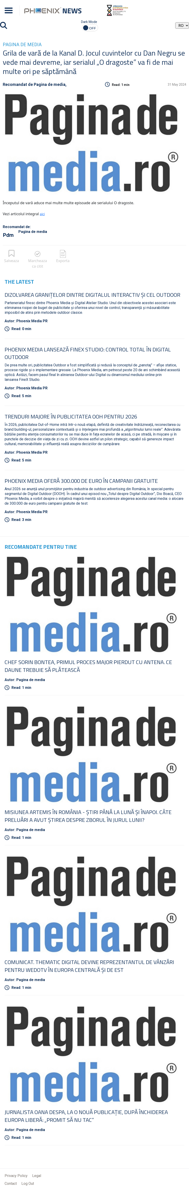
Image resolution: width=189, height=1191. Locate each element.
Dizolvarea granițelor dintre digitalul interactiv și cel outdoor (92, 295)
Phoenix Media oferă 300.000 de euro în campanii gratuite (81, 481)
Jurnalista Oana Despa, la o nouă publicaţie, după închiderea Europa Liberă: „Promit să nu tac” (86, 1116)
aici (42, 214)
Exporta (63, 260)
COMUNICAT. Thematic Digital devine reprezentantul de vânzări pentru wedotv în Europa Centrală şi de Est (89, 966)
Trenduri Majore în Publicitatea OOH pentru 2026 (71, 416)
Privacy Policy (16, 1176)
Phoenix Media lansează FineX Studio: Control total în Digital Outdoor (88, 353)
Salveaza (11, 260)
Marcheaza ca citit (37, 263)
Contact (11, 1183)
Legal (36, 1176)
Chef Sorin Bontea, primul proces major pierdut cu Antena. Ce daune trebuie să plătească (88, 666)
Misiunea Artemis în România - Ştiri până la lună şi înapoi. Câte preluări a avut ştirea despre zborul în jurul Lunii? (88, 816)
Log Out (27, 1183)
